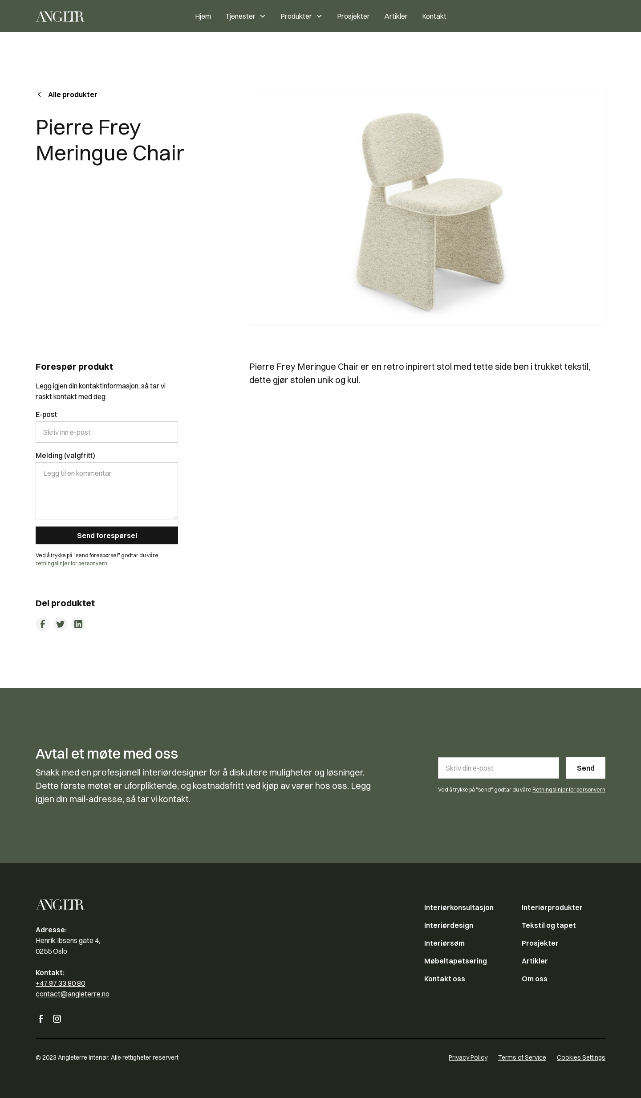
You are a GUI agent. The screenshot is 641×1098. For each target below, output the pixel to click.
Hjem (203, 16)
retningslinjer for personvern (71, 563)
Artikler (396, 16)
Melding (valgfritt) (65, 455)
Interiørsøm (444, 943)
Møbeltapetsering (455, 960)
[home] (82, 16)
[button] (245, 16)
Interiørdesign (448, 925)
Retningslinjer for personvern (568, 789)
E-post (46, 414)
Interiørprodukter (552, 907)
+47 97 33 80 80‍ (60, 983)
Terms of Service (522, 1057)
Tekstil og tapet (549, 925)
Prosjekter (353, 16)
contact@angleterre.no (73, 993)
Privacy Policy (468, 1057)
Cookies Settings (581, 1057)
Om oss (535, 978)
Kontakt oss (444, 978)
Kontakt (434, 16)
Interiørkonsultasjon (459, 907)
